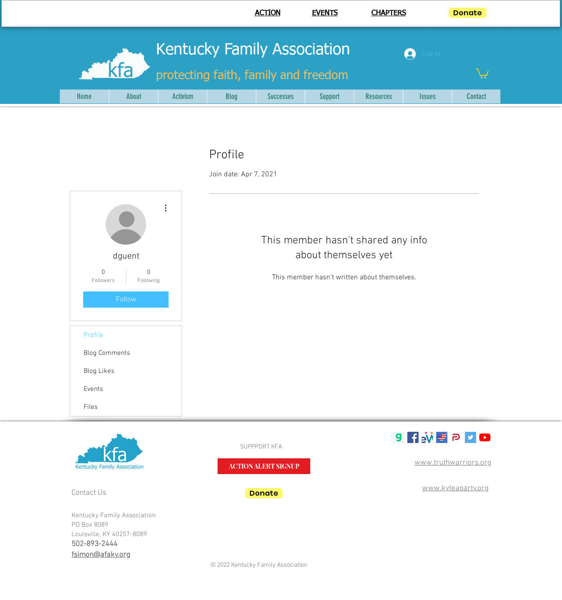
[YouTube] (485, 437)
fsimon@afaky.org (100, 555)
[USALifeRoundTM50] (441, 437)
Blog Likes (99, 371)
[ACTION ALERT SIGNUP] (264, 466)
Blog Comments (107, 353)
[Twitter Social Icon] (470, 437)
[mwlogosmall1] (427, 437)
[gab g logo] (398, 437)
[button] (482, 72)
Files (91, 407)
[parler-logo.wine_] (456, 437)
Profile (93, 335)
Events (93, 389)
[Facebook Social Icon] (413, 437)
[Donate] (467, 13)
